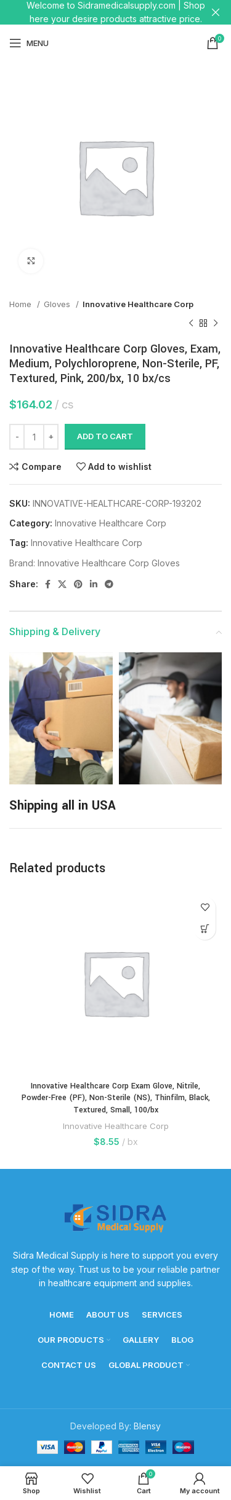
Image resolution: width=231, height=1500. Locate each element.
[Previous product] (191, 323)
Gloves (58, 304)
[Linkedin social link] (93, 584)
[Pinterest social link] (78, 584)
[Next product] (215, 323)
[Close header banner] (215, 12)
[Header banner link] (97, 12)
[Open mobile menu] (29, 43)
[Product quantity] (34, 437)
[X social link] (62, 584)
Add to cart (105, 436)
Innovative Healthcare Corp (138, 304)
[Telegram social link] (109, 584)
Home (21, 304)
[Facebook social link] (47, 584)
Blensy (147, 1426)
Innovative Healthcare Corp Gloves (109, 563)
